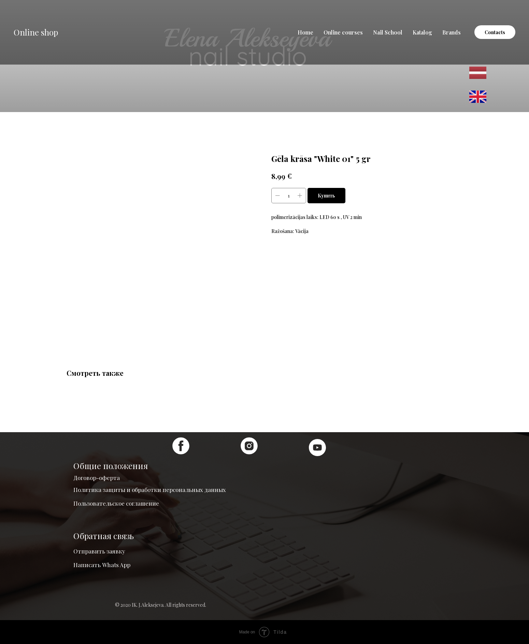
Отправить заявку (99, 551)
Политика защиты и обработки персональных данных (149, 489)
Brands (451, 32)
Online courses (343, 32)
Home (305, 32)
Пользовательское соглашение (116, 503)
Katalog (422, 32)
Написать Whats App (101, 564)
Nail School (387, 32)
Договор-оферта (96, 477)
